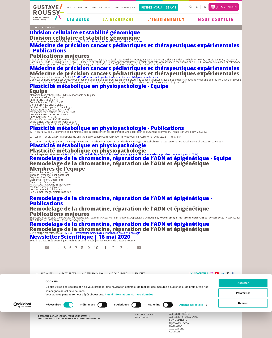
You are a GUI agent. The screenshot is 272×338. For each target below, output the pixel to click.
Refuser (243, 329)
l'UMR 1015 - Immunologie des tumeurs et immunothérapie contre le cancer (116, 77)
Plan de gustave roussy (52, 297)
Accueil (36, 27)
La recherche (48, 27)
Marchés (140, 273)
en (204, 7)
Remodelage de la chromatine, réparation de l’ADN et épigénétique (119, 223)
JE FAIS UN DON (227, 7)
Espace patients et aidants (183, 296)
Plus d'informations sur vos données (129, 320)
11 (104, 247)
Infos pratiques (125, 7)
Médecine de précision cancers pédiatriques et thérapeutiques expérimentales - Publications (134, 48)
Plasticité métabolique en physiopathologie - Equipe (99, 85)
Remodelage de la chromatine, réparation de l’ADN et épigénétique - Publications (121, 201)
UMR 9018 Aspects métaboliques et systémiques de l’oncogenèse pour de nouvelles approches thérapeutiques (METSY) (130, 154)
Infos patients (101, 7)
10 (96, 247)
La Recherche (118, 19)
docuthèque (119, 273)
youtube (217, 273)
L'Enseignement (166, 19)
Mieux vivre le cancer (180, 293)
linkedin (222, 273)
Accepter (243, 309)
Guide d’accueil (177, 287)
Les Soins (78, 19)
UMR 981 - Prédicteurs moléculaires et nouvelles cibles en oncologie (101, 232)
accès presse (69, 273)
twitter (228, 273)
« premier (47, 247)
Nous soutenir (215, 19)
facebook (233, 273)
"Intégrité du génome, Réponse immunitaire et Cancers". (108, 41)
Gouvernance (142, 296)
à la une (139, 287)
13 (120, 247)
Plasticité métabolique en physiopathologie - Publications (107, 127)
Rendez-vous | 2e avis (158, 7)
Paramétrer (243, 319)
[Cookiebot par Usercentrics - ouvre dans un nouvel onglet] (22, 331)
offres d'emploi (94, 273)
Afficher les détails (191, 331)
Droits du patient (179, 299)
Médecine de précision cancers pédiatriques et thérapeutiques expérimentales (134, 68)
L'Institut (140, 290)
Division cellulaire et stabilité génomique (85, 32)
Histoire (139, 293)
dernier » (139, 247)
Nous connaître (77, 7)
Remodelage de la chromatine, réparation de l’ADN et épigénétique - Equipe (130, 158)
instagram (211, 273)
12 (112, 247)
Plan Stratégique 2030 (147, 299)
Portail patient (177, 290)
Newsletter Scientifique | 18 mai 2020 (80, 236)
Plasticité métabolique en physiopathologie (88, 145)
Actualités (47, 273)
